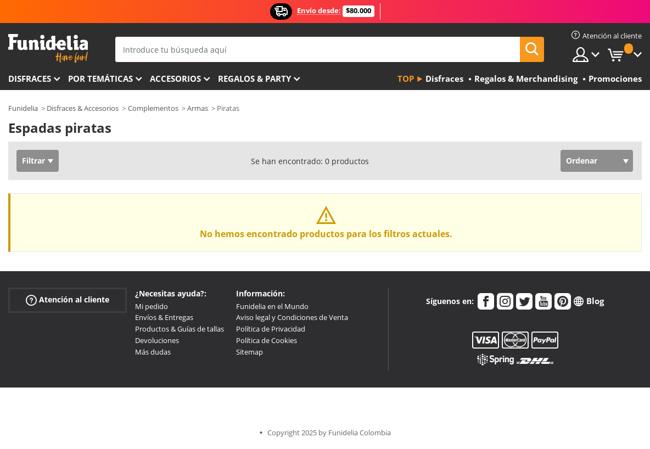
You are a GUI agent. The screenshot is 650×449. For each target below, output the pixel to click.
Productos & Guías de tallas (179, 329)
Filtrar (33, 160)
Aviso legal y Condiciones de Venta (292, 317)
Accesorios (175, 78)
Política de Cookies (266, 340)
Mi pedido (151, 306)
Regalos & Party (254, 78)
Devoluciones (157, 340)
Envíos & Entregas (164, 317)
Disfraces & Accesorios (83, 108)
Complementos (153, 108)
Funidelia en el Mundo (272, 306)
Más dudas (153, 352)
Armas (197, 108)
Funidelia (23, 108)
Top (405, 78)
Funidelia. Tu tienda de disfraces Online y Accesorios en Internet (48, 48)
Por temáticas (100, 78)
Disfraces (29, 78)
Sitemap (249, 352)
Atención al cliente (67, 299)
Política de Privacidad (270, 329)
